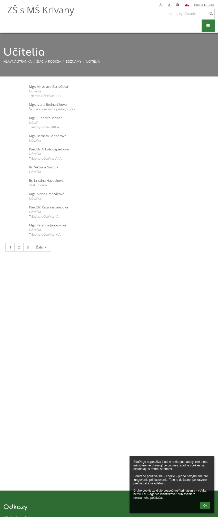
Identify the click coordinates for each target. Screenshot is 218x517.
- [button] (170, 5)
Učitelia (93, 61)
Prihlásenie (204, 5)
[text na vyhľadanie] (190, 13)
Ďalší (41, 247)
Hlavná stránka (17, 61)
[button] (187, 5)
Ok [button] (205, 506)
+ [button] (161, 5)
